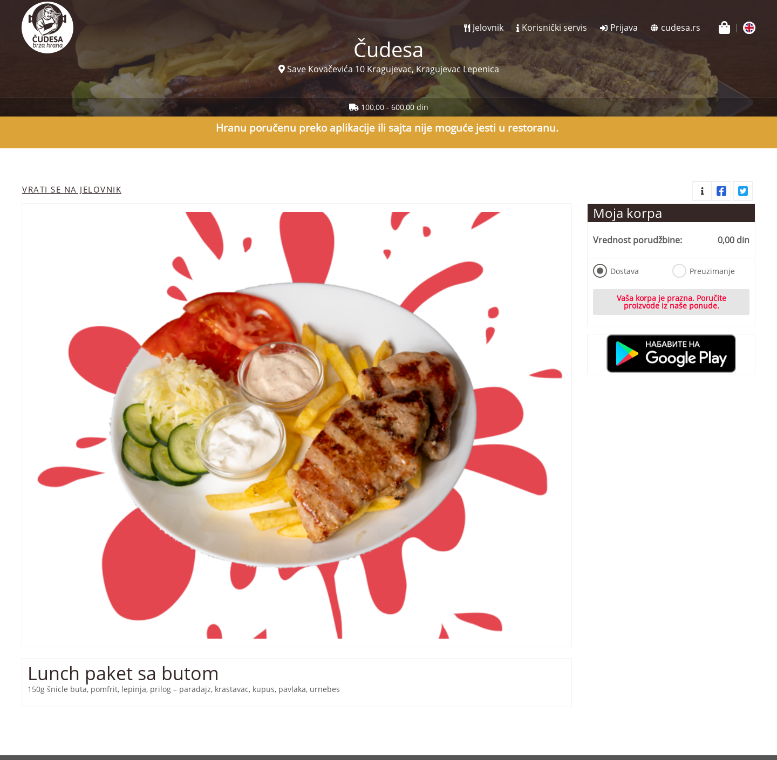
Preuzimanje (703, 271)
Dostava (616, 271)
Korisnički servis (554, 27)
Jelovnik (488, 27)
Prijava (624, 27)
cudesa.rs (680, 27)
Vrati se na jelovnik (71, 189)
